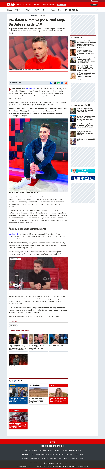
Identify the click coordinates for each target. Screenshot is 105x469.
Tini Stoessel (53, 10)
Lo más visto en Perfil (80, 105)
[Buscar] (87, 10)
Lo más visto (76, 37)
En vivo (94, 4)
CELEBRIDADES (34, 15)
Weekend (56, 450)
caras (58, 385)
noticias (18, 385)
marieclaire (38, 385)
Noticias (19, 4)
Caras (31, 454)
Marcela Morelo (27, 10)
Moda (44, 4)
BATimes (78, 450)
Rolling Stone (60, 454)
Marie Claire (42, 450)
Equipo (60, 458)
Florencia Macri (36, 10)
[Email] (66, 83)
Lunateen (72, 450)
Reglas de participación (70, 458)
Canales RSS (24, 458)
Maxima (82, 454)
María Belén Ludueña (18, 10)
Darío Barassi (59, 10)
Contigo (37, 454)
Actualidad (32, 4)
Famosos (25, 4)
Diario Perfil (27, 450)
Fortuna (50, 450)
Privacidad (53, 458)
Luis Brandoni (9, 10)
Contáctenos (44, 458)
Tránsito (81, 458)
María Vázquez (44, 10)
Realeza (39, 4)
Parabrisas (64, 450)
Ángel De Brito (31, 88)
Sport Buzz (68, 454)
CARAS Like (61, 4)
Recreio (75, 454)
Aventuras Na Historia (47, 454)
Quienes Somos (34, 458)
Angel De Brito (13, 325)
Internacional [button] (51, 4)
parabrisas (18, 410)
